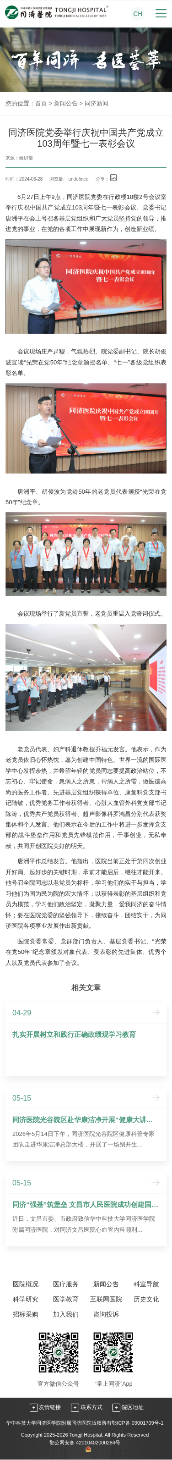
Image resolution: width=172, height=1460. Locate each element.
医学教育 (66, 1299)
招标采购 (25, 1314)
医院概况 (25, 1284)
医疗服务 (66, 1284)
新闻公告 (66, 103)
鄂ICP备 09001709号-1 (137, 1423)
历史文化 (146, 1299)
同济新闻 (96, 103)
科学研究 (25, 1299)
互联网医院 (106, 1299)
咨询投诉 (106, 1314)
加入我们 (66, 1314)
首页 (41, 103)
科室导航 (146, 1284)
